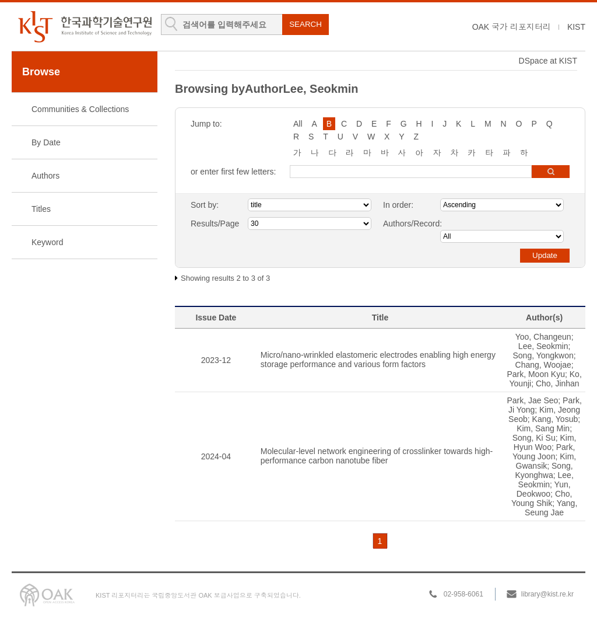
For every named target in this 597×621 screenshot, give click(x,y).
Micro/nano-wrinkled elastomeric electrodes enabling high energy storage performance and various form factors (378, 359)
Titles (41, 209)
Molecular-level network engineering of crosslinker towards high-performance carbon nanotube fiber (377, 455)
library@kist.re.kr (547, 594)
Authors (45, 175)
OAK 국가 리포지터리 (511, 27)
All (298, 123)
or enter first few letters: (233, 171)
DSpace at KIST (548, 60)
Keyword (47, 242)
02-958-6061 (463, 594)
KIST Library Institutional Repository (84, 27)
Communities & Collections (80, 109)
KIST (576, 27)
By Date (46, 142)
